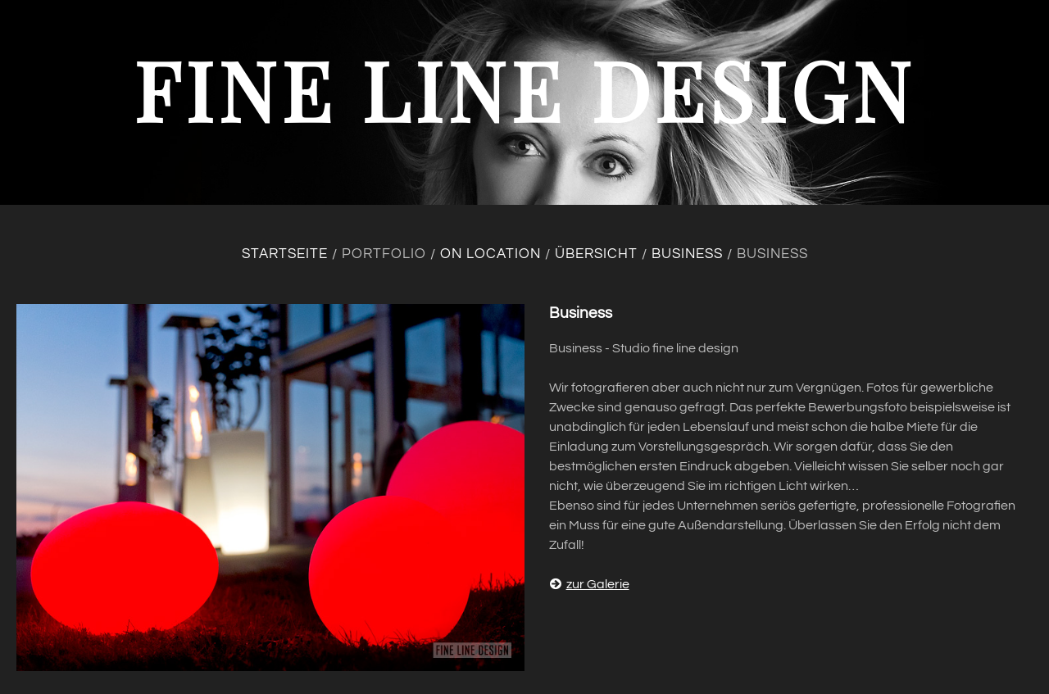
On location (490, 254)
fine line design (524, 88)
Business (687, 254)
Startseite (285, 254)
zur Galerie (589, 584)
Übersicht (596, 254)
